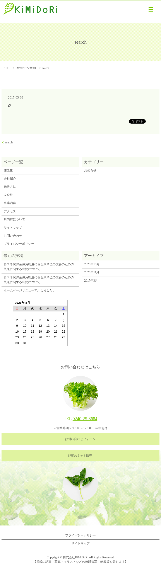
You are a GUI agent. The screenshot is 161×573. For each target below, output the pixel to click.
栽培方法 (10, 187)
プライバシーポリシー (19, 243)
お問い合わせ (13, 235)
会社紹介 (10, 178)
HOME (8, 170)
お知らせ (90, 170)
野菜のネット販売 (80, 455)
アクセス (10, 211)
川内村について (14, 219)
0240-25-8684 (85, 418)
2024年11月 (91, 272)
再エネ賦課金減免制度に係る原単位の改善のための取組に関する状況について (39, 267)
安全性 (8, 195)
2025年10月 (91, 264)
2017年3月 (91, 280)
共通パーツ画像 (26, 68)
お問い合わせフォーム (80, 439)
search (9, 142)
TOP (6, 68)
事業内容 (10, 203)
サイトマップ (13, 227)
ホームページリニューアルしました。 (30, 290)
